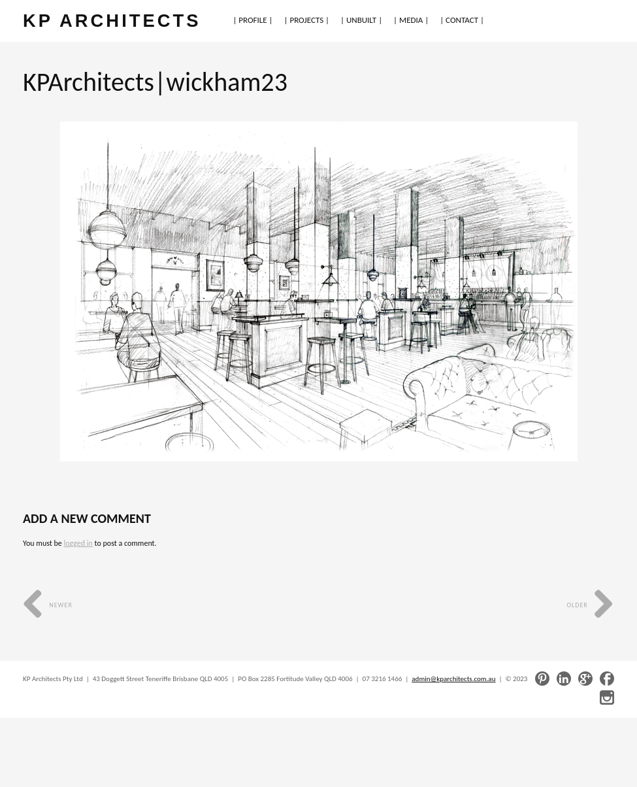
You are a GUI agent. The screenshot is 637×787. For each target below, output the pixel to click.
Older (590, 605)
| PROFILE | (252, 20)
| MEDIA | (411, 20)
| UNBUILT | (361, 20)
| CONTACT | (462, 20)
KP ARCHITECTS (112, 20)
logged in (77, 543)
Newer (48, 605)
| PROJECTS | (307, 20)
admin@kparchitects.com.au (453, 679)
